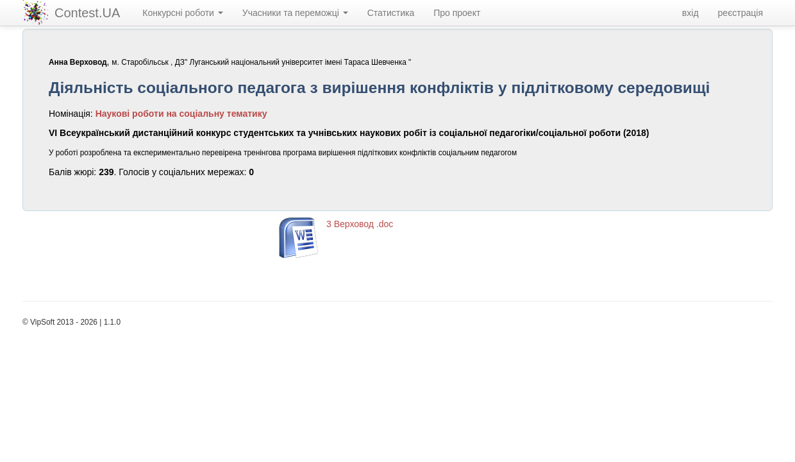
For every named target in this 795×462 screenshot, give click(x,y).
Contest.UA (87, 13)
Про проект (456, 13)
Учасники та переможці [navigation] (295, 13)
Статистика (391, 13)
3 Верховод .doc (359, 224)
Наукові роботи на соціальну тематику (181, 113)
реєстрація (740, 13)
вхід (690, 13)
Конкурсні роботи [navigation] (182, 13)
